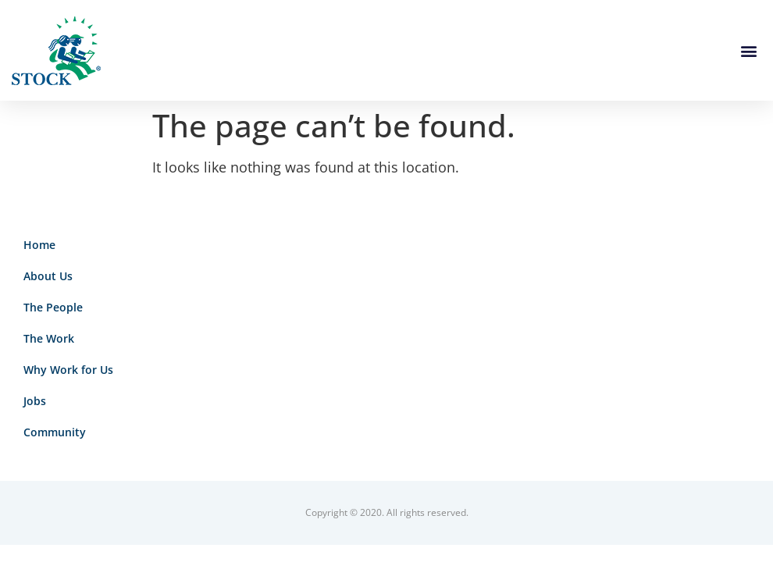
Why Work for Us (68, 369)
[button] (748, 50)
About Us (48, 276)
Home (39, 244)
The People (53, 307)
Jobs (34, 400)
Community (54, 432)
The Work (48, 338)
